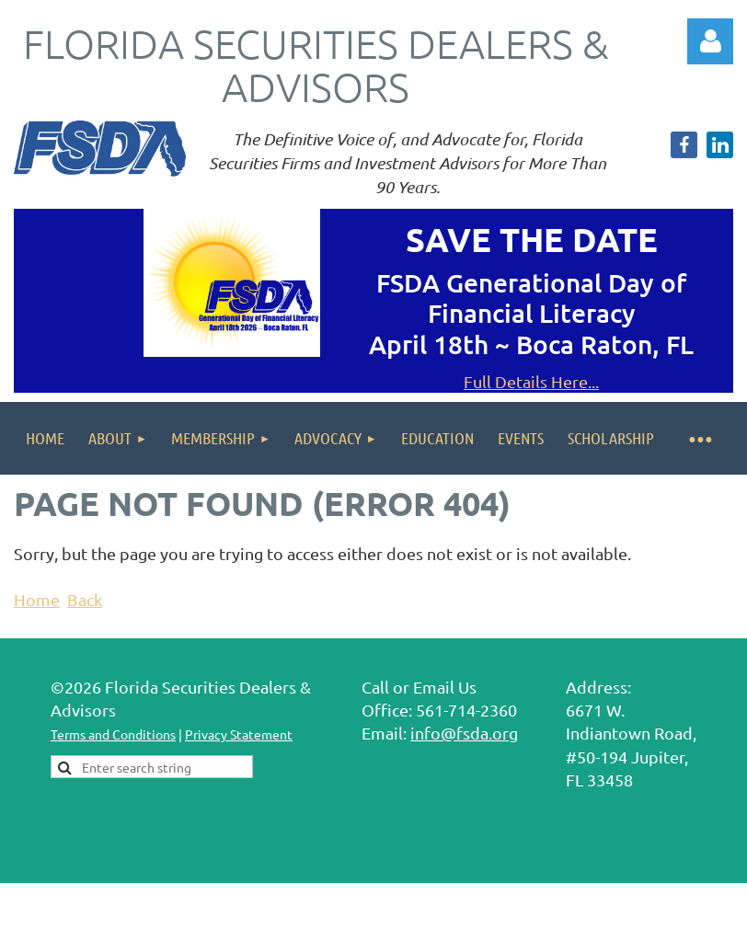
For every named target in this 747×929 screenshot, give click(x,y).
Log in (710, 41)
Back (84, 599)
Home (37, 599)
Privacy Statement (239, 734)
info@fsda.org (464, 732)
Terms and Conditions (113, 734)
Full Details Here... (531, 381)
